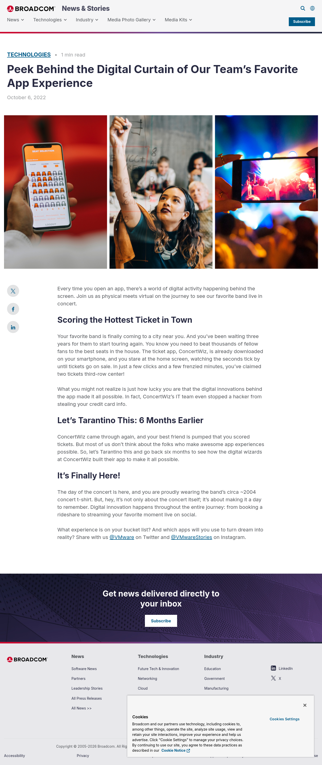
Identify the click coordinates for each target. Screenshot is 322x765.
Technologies (50, 19)
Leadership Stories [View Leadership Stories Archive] (87, 688)
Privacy (83, 755)
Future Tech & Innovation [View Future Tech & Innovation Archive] (158, 669)
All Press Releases (86, 698)
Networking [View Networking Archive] (147, 678)
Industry (87, 19)
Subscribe (302, 21)
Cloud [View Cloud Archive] (143, 688)
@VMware (122, 537)
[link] (13, 291)
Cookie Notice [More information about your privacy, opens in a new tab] (172, 750)
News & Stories (58, 8)
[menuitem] (15, 20)
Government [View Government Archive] (214, 678)
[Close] (304, 705)
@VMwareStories (191, 537)
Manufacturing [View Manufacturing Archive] (216, 688)
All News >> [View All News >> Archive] (81, 708)
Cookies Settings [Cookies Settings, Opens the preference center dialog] (285, 719)
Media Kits (178, 19)
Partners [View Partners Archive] (78, 678)
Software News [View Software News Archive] (84, 669)
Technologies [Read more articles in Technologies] (29, 54)
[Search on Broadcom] (303, 8)
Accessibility (14, 755)
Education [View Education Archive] (212, 669)
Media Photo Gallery (131, 19)
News (15, 19)
